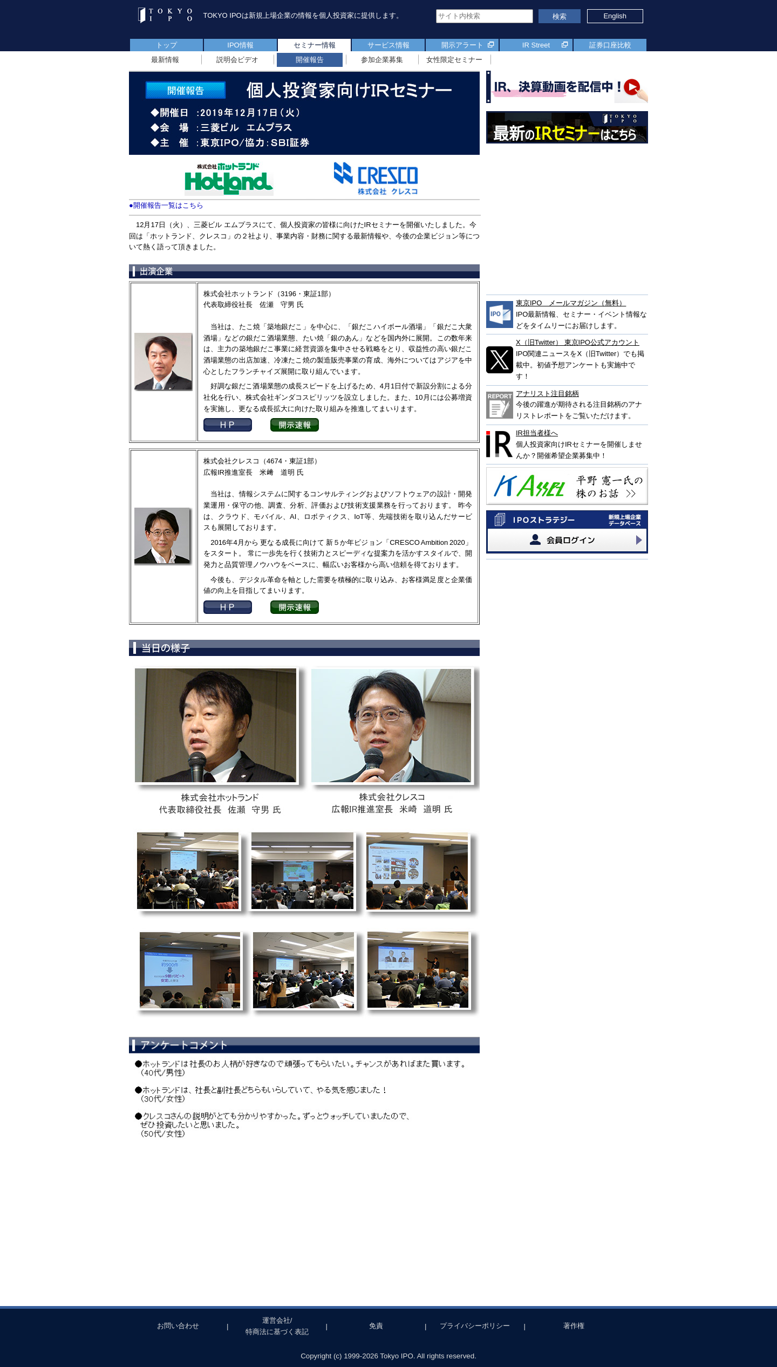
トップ (166, 45)
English (614, 16)
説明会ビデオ (237, 60)
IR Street (536, 45)
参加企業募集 (382, 60)
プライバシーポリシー (475, 1326)
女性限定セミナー (454, 60)
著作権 (573, 1326)
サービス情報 (388, 45)
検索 (560, 16)
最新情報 (165, 60)
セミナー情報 (315, 45)
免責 (376, 1326)
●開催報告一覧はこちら (166, 205)
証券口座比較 (610, 45)
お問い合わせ (178, 1326)
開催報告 (310, 60)
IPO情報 (240, 45)
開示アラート (462, 45)
